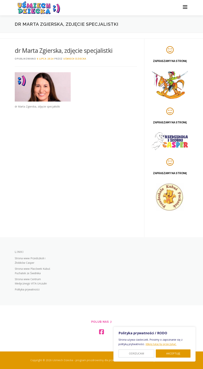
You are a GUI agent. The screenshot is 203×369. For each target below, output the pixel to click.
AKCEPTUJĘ (173, 353)
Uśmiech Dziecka (74, 58)
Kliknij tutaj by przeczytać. (161, 344)
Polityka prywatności (27, 289)
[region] (154, 344)
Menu (185, 7)
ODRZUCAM (136, 353)
